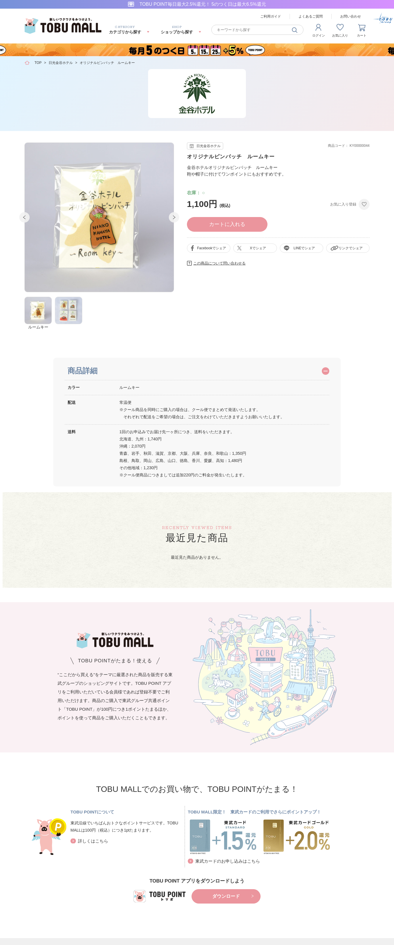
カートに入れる (227, 224)
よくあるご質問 (311, 16)
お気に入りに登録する (364, 204)
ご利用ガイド (270, 16)
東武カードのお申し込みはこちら (227, 861)
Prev (24, 217)
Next (174, 217)
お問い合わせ (350, 16)
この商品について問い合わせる (219, 263)
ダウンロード (226, 896)
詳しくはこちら (93, 840)
